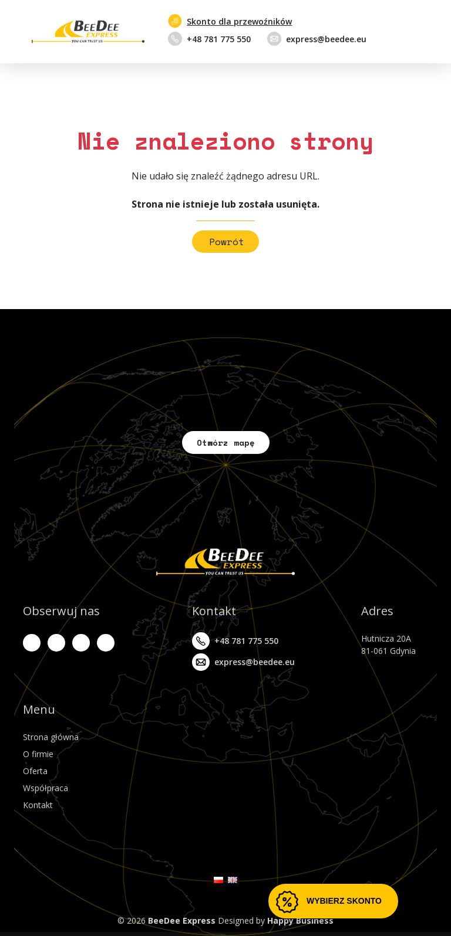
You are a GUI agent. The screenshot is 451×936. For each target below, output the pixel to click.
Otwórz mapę (226, 442)
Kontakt (38, 804)
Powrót (226, 242)
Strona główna (51, 736)
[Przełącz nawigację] (415, 31)
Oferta (35, 770)
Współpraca (45, 787)
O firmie (38, 753)
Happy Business (300, 920)
